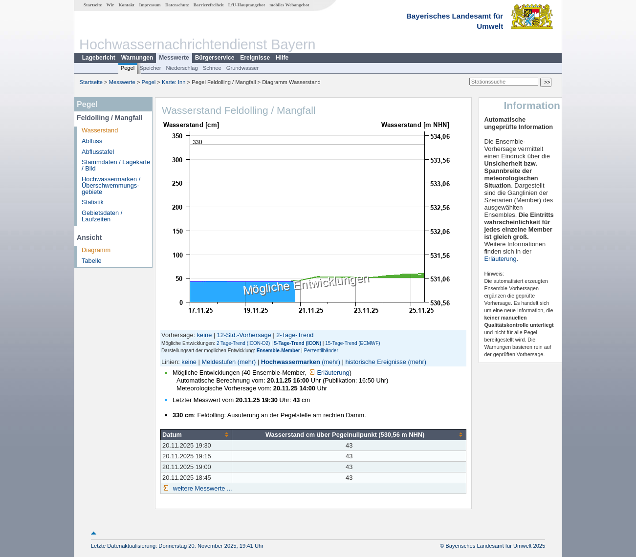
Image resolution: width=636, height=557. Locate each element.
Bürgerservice (215, 57)
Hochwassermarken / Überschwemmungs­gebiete (111, 185)
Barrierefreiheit (209, 4)
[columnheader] (196, 434)
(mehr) (247, 361)
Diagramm (96, 250)
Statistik (93, 202)
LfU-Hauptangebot (246, 4)
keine (204, 335)
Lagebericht (98, 57)
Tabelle (92, 260)
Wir (110, 4)
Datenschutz (177, 4)
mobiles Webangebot (289, 4)
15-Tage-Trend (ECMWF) (352, 343)
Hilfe (282, 57)
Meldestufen (218, 361)
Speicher (150, 68)
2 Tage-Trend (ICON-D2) (243, 343)
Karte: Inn (174, 82)
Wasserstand (100, 130)
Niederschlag (181, 68)
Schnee (212, 68)
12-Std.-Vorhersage (244, 335)
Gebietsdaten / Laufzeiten (102, 216)
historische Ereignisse (375, 361)
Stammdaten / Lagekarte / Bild (116, 165)
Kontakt (126, 4)
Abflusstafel (98, 151)
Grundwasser (242, 68)
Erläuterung (329, 372)
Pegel (128, 68)
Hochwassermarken (290, 361)
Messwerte (174, 57)
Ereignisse (255, 57)
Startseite (93, 4)
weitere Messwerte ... (201, 488)
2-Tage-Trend (294, 335)
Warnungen (137, 57)
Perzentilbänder (321, 350)
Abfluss (92, 141)
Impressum (149, 4)
